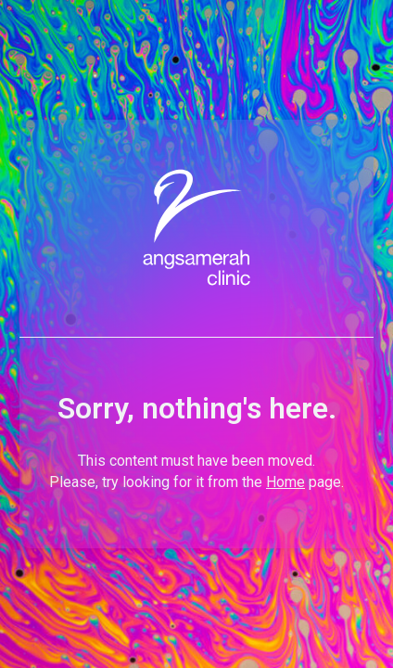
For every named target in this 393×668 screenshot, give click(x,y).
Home (285, 482)
